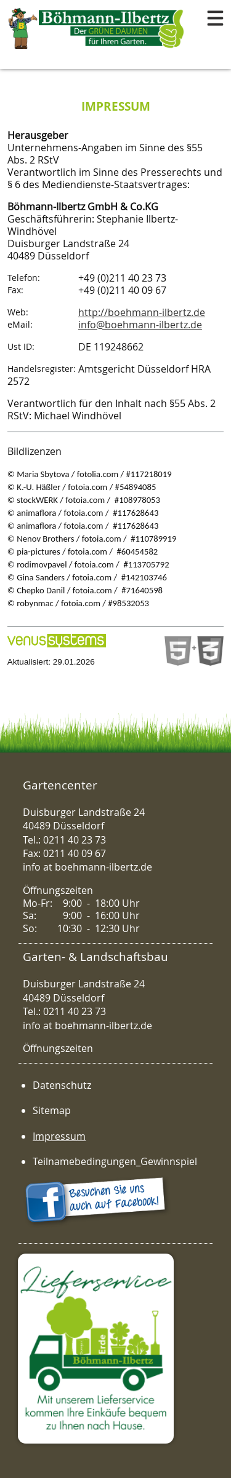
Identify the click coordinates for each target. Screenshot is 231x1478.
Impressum (59, 1136)
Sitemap (52, 1110)
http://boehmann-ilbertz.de (141, 312)
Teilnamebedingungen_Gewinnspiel (115, 1161)
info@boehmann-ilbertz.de (140, 324)
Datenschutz (62, 1085)
